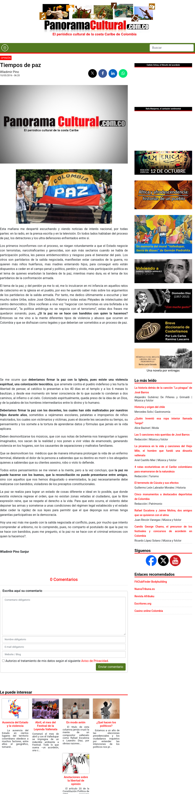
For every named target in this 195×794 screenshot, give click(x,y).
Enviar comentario (110, 667)
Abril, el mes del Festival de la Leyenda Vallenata (45, 726)
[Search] (172, 47)
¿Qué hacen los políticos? (106, 724)
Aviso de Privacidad (94, 661)
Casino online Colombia (148, 610)
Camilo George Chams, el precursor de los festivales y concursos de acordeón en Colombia (163, 531)
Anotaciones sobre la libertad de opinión (76, 780)
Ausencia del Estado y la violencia (15, 724)
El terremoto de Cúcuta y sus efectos (156, 482)
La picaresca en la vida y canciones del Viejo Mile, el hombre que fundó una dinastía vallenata (163, 451)
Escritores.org (142, 603)
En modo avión (75, 722)
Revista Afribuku (144, 596)
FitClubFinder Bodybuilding (150, 581)
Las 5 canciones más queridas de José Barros (162, 434)
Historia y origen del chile (149, 407)
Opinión (6, 57)
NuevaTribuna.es (144, 589)
